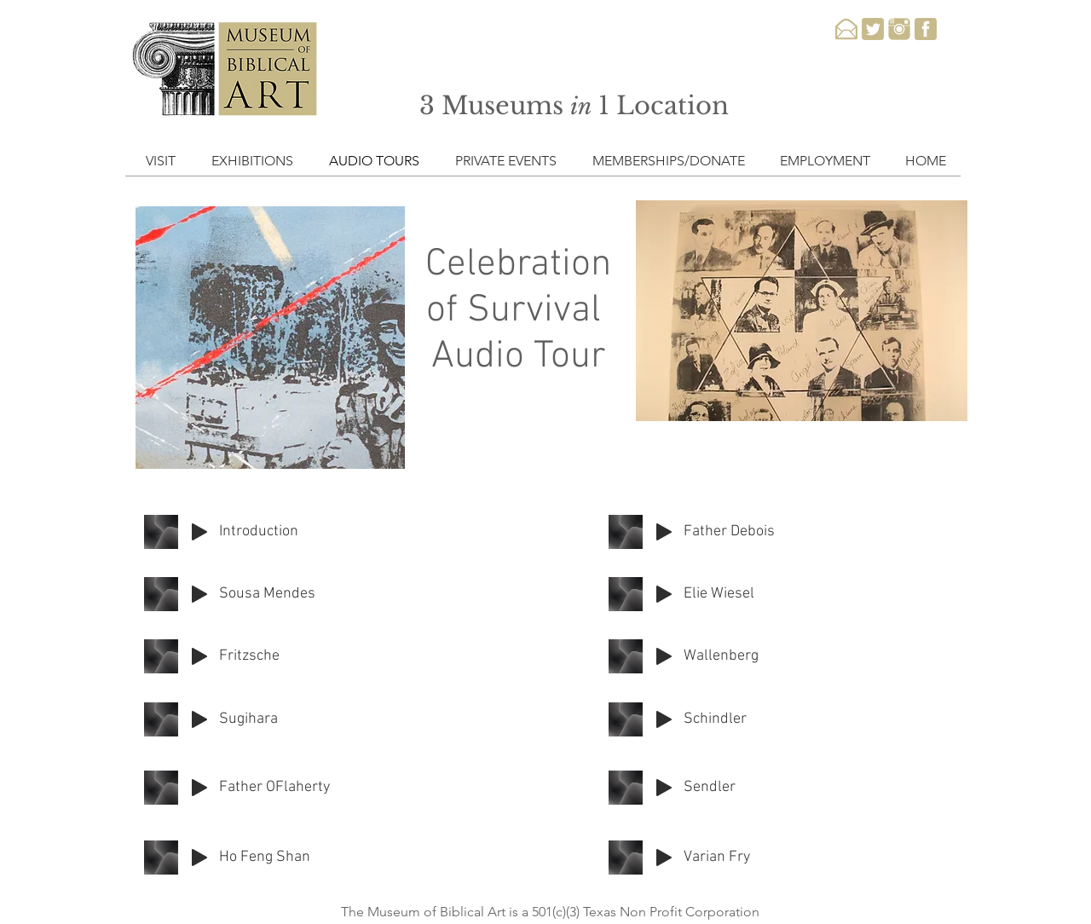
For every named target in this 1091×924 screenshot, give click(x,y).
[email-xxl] (846, 29)
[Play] (199, 531)
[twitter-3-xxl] (873, 29)
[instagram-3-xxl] (899, 29)
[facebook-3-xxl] (926, 29)
